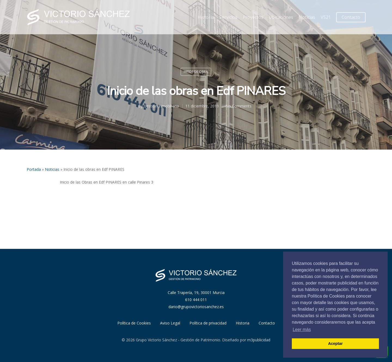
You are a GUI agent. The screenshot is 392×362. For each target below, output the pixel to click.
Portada (34, 169)
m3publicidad (258, 339)
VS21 (326, 17)
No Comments (238, 106)
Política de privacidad (207, 323)
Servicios (228, 17)
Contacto (351, 17)
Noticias (307, 17)
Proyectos (253, 17)
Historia (206, 17)
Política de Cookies (134, 323)
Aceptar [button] (335, 343)
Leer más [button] (302, 329)
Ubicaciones (281, 17)
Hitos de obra (196, 71)
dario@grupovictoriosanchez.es (196, 306)
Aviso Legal (170, 323)
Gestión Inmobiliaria (161, 106)
